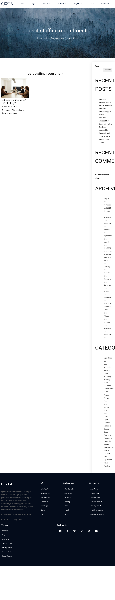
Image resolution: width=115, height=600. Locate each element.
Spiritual (107, 454)
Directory (107, 380)
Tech (105, 458)
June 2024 (107, 252)
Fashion (107, 393)
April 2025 (107, 209)
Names (106, 430)
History (106, 408)
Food (105, 402)
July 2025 (107, 206)
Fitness (106, 399)
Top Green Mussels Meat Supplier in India (105, 131)
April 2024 (107, 258)
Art (105, 362)
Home (39, 38)
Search (98, 67)
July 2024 (107, 249)
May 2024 (107, 255)
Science (106, 451)
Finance (106, 396)
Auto (105, 365)
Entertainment (109, 390)
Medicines (107, 427)
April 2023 (107, 308)
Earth (106, 384)
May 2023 (107, 304)
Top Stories (108, 461)
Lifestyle (107, 424)
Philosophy (108, 439)
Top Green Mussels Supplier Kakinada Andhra (105, 103)
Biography (107, 368)
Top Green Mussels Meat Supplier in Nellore (105, 122)
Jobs (105, 414)
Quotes (106, 445)
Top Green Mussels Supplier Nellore (105, 113)
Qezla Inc (6, 108)
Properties (107, 442)
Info (105, 411)
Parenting (107, 436)
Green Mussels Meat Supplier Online (104, 140)
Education (107, 387)
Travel (106, 464)
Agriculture (108, 359)
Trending (107, 467)
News (106, 433)
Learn (106, 417)
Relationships (109, 448)
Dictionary (107, 377)
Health (106, 405)
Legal (106, 421)
